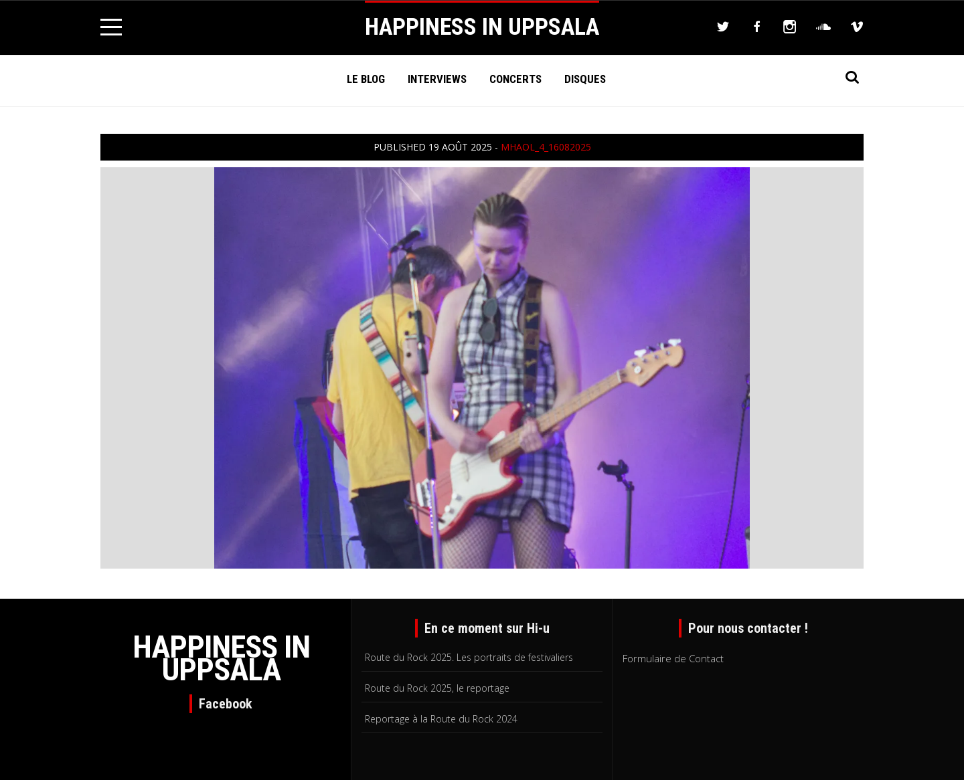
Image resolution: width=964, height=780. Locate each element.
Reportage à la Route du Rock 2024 (441, 718)
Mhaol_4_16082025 (546, 146)
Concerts (515, 79)
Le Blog (366, 79)
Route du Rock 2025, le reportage (437, 688)
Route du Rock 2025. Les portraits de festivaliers (469, 657)
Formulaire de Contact (673, 658)
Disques (585, 79)
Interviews (437, 79)
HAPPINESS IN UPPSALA (482, 27)
